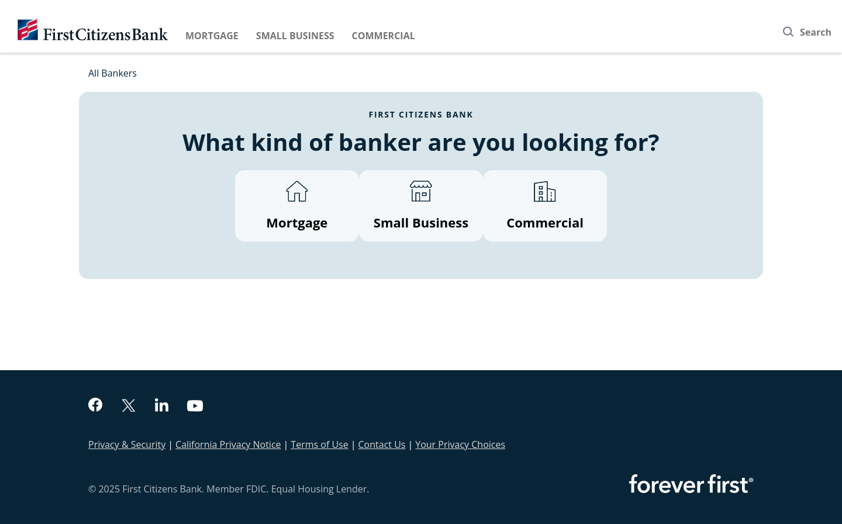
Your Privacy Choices (460, 444)
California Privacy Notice (228, 444)
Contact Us (382, 444)
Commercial (383, 35)
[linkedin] (161, 406)
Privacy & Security (126, 444)
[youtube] (195, 407)
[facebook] (95, 406)
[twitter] (128, 407)
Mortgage (212, 35)
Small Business (295, 35)
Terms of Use (319, 444)
